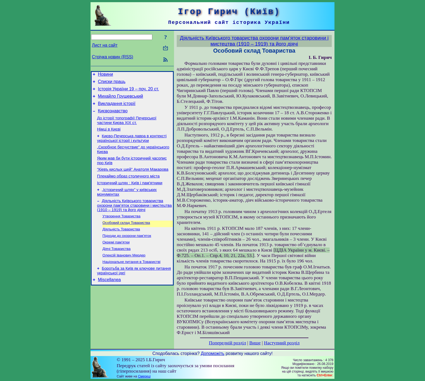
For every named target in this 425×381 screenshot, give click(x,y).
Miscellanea (109, 298)
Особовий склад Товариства (126, 237)
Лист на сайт (105, 45)
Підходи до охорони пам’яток (126, 251)
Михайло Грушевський (120, 99)
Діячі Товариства (116, 265)
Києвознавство (112, 115)
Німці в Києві (109, 136)
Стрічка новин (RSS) (112, 57)
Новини (105, 75)
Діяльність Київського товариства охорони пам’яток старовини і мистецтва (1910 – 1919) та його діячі (134, 218)
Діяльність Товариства (121, 244)
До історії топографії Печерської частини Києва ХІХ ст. (126, 126)
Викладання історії (117, 107)
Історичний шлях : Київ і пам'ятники (129, 194)
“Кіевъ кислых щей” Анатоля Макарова (132, 179)
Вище (255, 342)
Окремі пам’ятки (116, 258)
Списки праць (111, 83)
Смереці (144, 376)
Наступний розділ (282, 342)
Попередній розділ (227, 342)
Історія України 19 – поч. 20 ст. (128, 91)
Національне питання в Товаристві (131, 279)
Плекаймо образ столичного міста (128, 187)
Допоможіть (212, 353)
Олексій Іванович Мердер (124, 272)
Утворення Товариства (121, 230)
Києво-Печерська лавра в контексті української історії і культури (132, 145)
